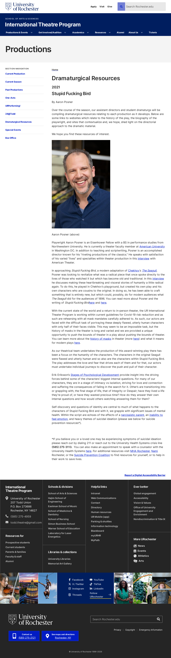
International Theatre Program (42, 24)
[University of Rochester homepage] (22, 7)
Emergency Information (150, 629)
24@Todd (10, 113)
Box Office (10, 137)
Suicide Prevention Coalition (92, 455)
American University (152, 246)
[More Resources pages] (110, 32)
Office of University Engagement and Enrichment (144, 511)
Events (140, 551)
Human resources (101, 512)
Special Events (13, 129)
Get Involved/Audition (50, 32)
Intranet (95, 493)
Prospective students (18, 542)
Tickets (153, 32)
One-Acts (10, 97)
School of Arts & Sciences (22, 19)
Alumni (120, 32)
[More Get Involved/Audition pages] (65, 32)
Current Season (13, 81)
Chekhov (133, 270)
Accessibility (141, 498)
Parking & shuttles (101, 521)
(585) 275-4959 (21, 516)
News (139, 546)
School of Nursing (58, 519)
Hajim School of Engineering (57, 499)
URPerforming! (12, 105)
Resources (100, 32)
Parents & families (16, 551)
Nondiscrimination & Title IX (149, 519)
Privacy (117, 629)
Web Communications (103, 498)
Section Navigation (17, 69)
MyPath (95, 540)
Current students (15, 547)
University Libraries (59, 558)
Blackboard (97, 530)
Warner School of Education (64, 528)
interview (143, 258)
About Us (133, 32)
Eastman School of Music (62, 506)
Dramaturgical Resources (18, 121)
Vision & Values (142, 502)
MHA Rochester (140, 451)
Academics (78, 32)
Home (55, 69)
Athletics (141, 556)
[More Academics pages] (88, 32)
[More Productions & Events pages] (31, 32)
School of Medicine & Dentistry (60, 512)
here (92, 302)
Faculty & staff (14, 556)
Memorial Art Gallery (60, 563)
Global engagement (145, 493)
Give (109, 6)
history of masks (100, 339)
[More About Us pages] (142, 32)
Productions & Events (17, 32)
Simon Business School (61, 523)
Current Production (15, 73)
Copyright (130, 629)
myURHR (96, 535)
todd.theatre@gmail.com (26, 522)
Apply (94, 6)
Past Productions (14, 89)
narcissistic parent (132, 415)
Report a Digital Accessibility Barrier (145, 475)
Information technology (104, 526)
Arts (139, 561)
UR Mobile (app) (100, 516)
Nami (154, 451)
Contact (95, 502)
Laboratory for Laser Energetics (59, 535)
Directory (96, 507)
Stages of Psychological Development (95, 375)
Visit (102, 6)
